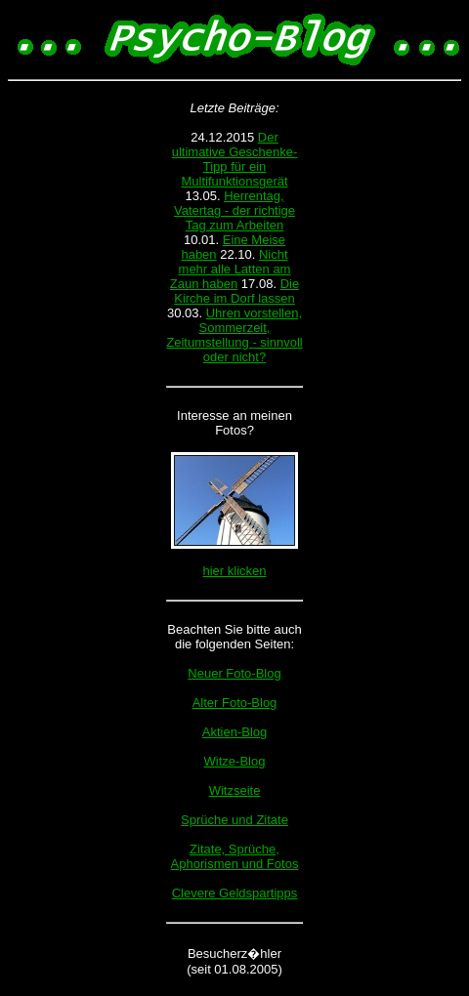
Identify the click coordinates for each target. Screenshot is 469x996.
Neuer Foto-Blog (234, 673)
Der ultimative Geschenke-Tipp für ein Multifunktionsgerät (235, 159)
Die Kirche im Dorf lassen (236, 291)
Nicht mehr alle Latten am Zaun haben (230, 269)
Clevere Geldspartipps (235, 893)
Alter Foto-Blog (234, 702)
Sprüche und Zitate (234, 819)
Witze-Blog (235, 761)
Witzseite (235, 790)
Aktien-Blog (234, 732)
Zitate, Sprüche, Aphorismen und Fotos (235, 856)
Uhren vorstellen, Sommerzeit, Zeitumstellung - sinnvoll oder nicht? (234, 335)
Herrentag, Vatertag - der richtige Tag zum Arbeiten (234, 210)
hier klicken (234, 570)
